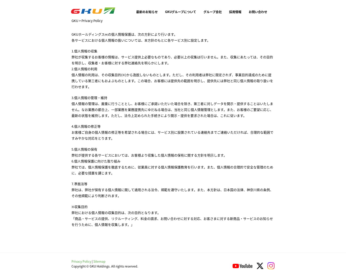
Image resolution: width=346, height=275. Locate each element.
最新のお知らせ (147, 11)
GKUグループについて (180, 11)
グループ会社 (212, 11)
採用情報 (235, 11)
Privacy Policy (81, 261)
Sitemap (99, 261)
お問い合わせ (258, 11)
